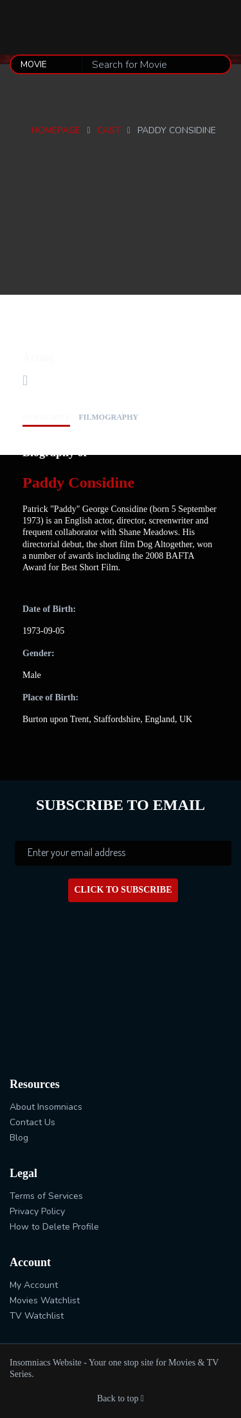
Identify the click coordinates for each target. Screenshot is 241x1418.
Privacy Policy (37, 1211)
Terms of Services (46, 1196)
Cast (109, 130)
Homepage (55, 130)
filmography (109, 417)
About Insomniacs (46, 1107)
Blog (19, 1138)
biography (46, 417)
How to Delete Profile (54, 1227)
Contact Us (32, 1122)
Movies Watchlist (45, 1300)
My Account (34, 1285)
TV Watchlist (37, 1316)
